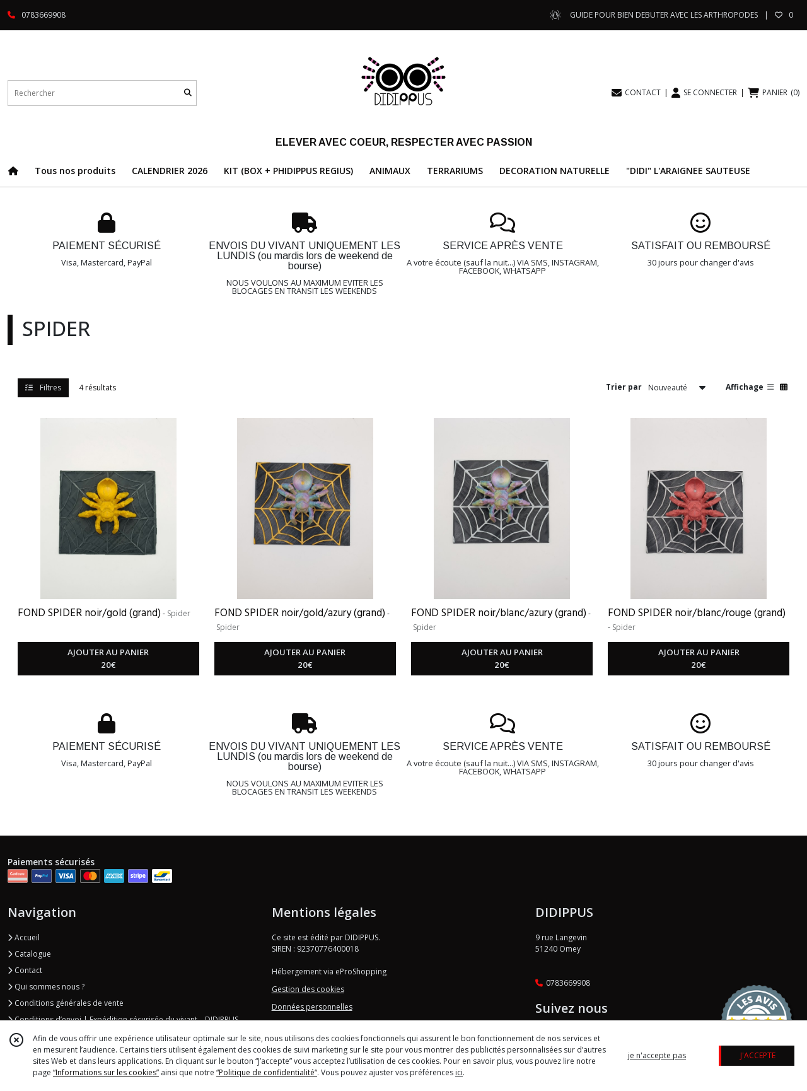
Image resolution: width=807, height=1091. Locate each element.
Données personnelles (312, 1006)
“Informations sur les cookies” (106, 1072)
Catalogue (29, 953)
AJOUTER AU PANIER (108, 659)
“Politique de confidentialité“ (266, 1072)
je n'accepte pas (657, 1055)
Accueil (24, 937)
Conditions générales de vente (66, 1003)
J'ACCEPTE (757, 1055)
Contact (25, 970)
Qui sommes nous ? (46, 986)
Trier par (624, 387)
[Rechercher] (188, 93)
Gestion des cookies (308, 989)
